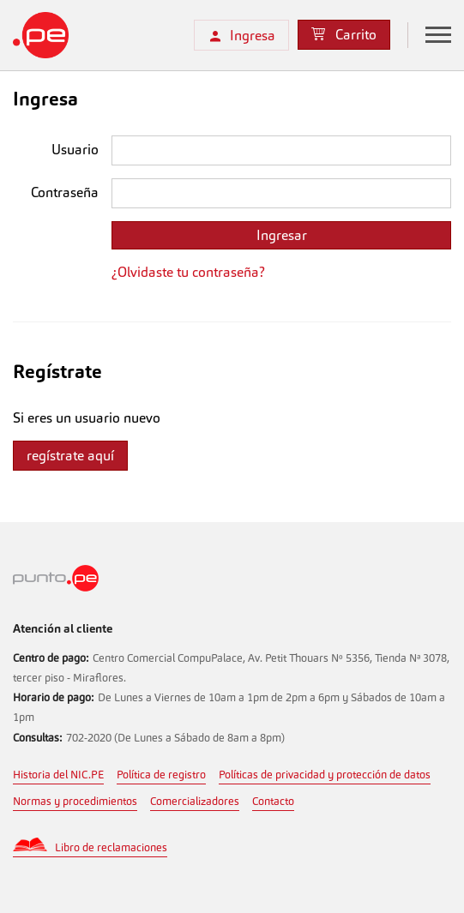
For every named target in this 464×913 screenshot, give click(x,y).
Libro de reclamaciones (111, 847)
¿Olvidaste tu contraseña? (188, 272)
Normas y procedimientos (75, 801)
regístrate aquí (70, 456)
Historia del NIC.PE (58, 774)
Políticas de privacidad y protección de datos (325, 774)
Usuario (75, 150)
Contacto (273, 801)
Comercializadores (194, 801)
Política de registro (161, 774)
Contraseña (65, 192)
